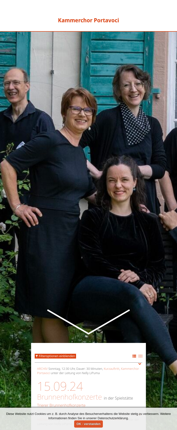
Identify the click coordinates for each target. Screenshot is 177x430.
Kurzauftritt (112, 321)
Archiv (42, 321)
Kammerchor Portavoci (109, 372)
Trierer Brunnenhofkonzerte (61, 357)
